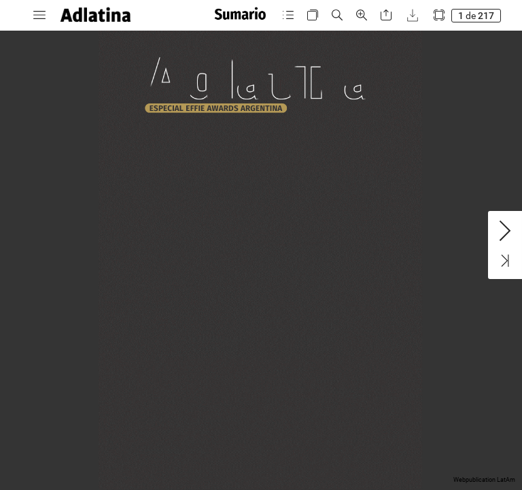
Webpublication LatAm (484, 479)
